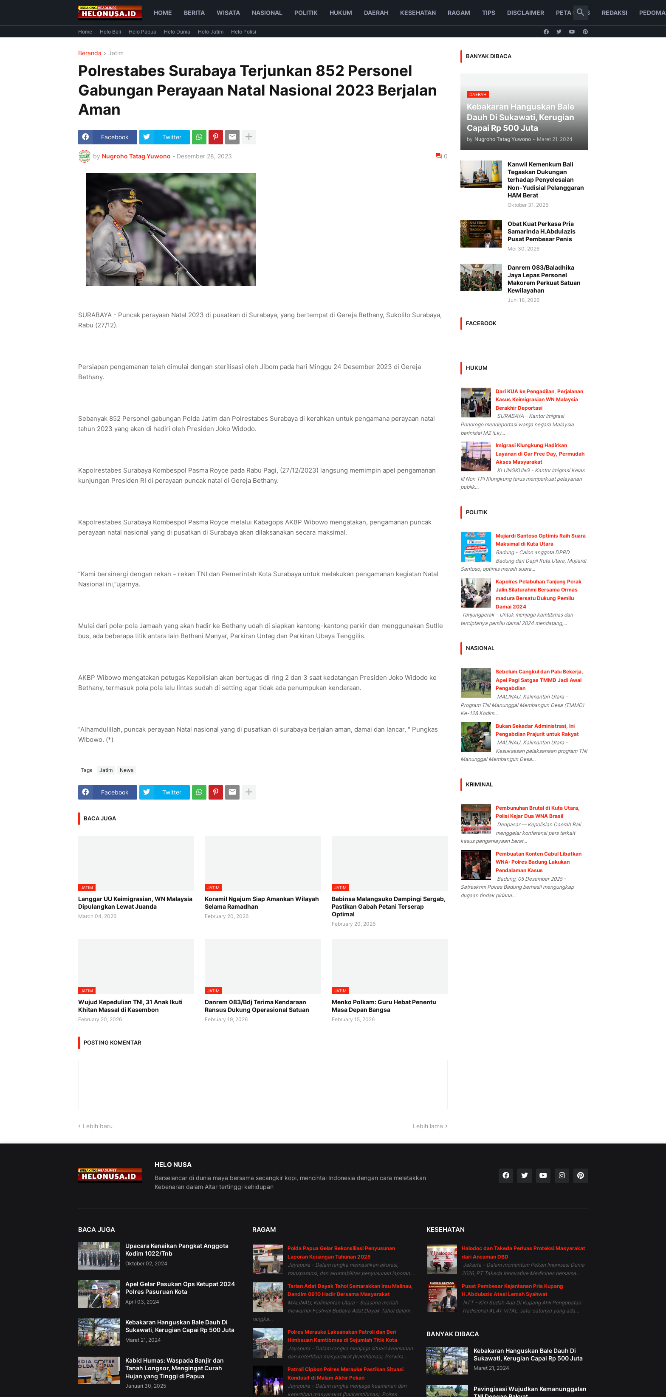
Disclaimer (525, 12)
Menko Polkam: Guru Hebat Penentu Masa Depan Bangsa (384, 1005)
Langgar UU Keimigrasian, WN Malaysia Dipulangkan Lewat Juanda (135, 902)
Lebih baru (98, 1125)
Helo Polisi (243, 31)
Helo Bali (110, 31)
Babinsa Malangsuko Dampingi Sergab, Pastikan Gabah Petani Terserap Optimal (389, 906)
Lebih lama (428, 1125)
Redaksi (614, 12)
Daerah (376, 12)
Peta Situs (573, 12)
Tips (488, 12)
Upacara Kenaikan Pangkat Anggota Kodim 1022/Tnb (177, 1249)
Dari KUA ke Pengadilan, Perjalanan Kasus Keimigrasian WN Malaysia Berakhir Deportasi (539, 399)
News (126, 770)
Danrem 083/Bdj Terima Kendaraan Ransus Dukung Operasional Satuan (257, 1005)
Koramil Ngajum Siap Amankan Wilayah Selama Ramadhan (262, 902)
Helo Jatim (210, 31)
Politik (306, 12)
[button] (580, 13)
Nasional (267, 12)
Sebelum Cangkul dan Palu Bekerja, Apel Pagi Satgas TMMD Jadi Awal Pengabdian (539, 679)
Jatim (116, 53)
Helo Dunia (177, 31)
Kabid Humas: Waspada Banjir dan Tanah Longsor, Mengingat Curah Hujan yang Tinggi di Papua (174, 1368)
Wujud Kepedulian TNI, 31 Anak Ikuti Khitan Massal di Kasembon (130, 1005)
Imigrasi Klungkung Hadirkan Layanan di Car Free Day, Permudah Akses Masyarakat (540, 453)
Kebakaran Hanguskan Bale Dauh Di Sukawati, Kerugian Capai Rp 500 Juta (179, 1325)
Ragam (459, 12)
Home (163, 12)
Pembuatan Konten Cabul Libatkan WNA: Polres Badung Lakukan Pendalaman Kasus (538, 862)
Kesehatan (418, 12)
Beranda (90, 53)
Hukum (341, 12)
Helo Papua (142, 31)
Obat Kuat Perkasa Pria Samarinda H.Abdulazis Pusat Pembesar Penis (542, 231)
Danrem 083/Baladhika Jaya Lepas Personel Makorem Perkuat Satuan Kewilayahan (544, 279)
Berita (194, 12)
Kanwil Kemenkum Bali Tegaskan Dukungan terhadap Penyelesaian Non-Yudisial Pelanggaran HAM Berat (546, 180)
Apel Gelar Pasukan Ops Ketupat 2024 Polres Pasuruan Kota (180, 1287)
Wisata (228, 12)
